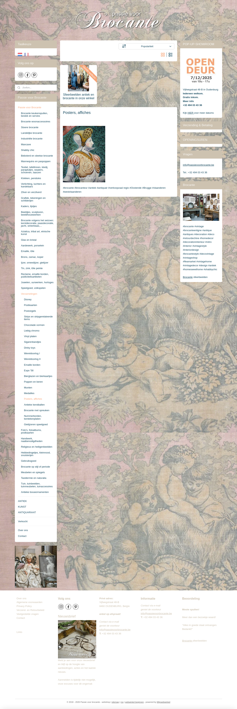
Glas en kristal (28, 239)
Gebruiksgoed (28, 460)
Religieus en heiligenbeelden (36, 446)
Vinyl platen (30, 336)
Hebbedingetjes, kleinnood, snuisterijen (35, 454)
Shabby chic (27, 150)
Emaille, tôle (27, 251)
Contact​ (22, 618)
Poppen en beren (33, 381)
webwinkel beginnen (134, 702)
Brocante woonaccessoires (35, 121)
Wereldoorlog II (32, 359)
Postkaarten (30, 305)
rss (122, 702)
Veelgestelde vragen (28, 614)
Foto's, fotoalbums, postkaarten (31, 431)
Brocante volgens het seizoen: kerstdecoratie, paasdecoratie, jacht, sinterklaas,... (37, 223)
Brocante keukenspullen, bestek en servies (34, 114)
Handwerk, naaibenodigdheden (31, 440)
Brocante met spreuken (36, 410)
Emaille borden (32, 364)
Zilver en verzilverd (31, 192)
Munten (28, 387)
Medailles (29, 393)
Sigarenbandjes (32, 342)
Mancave (26, 144)
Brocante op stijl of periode (35, 466)
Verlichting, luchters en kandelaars (33, 185)
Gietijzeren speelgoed (36, 424)
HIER (190, 112)
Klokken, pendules (31, 178)
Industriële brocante (31, 138)
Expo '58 (28, 370)
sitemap (115, 702)
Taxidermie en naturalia (33, 478)
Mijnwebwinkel (163, 702)
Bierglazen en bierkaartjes (38, 376)
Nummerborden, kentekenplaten (33, 417)
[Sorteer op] (146, 46)
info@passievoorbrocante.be (198, 164)
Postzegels (30, 310)
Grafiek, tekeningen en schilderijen (33, 199)
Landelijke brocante (31, 133)
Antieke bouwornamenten (35, 492)
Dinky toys (29, 347)
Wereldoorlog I (32, 353)
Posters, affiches (33, 398)
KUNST (22, 506)
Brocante (188, 277)
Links (19, 632)
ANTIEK (22, 501)
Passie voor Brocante (29, 107)
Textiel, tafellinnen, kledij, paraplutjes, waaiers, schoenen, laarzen (34, 170)
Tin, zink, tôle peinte (32, 268)
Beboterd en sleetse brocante (37, 155)
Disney (27, 299)
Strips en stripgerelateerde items (38, 318)
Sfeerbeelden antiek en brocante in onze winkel (78, 96)
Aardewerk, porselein (32, 245)
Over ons (23, 530)
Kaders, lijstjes (29, 206)
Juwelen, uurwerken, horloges (37, 282)
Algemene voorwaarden (29, 602)
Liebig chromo (31, 330)
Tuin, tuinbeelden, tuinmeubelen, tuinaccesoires (37, 485)
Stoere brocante (29, 127)
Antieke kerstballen (34, 404)
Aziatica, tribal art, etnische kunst (35, 232)
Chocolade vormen (34, 325)
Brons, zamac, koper (32, 257)
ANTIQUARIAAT (27, 512)
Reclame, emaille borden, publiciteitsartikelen (35, 275)
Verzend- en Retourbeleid (30, 610)
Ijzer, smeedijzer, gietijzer (34, 262)
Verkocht (22, 521)
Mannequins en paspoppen (35, 161)
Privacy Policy (24, 606)
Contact (22, 536)
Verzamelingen (29, 293)
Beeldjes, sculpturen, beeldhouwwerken (32, 213)
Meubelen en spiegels (33, 472)
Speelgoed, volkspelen (33, 288)
